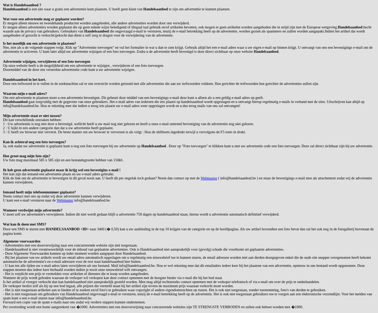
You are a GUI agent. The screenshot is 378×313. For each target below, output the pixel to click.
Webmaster (208, 178)
